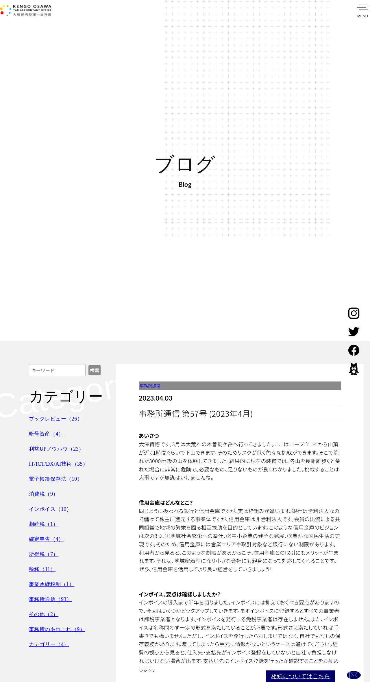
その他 (45, 614)
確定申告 (48, 539)
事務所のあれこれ (60, 629)
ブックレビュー (58, 418)
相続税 (45, 524)
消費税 (45, 494)
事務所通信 (52, 599)
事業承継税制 (54, 584)
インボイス (52, 509)
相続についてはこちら (289, 673)
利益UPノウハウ (59, 448)
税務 (43, 569)
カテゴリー (51, 644)
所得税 (45, 554)
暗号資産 (48, 433)
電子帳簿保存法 (58, 478)
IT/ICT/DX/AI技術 (61, 463)
